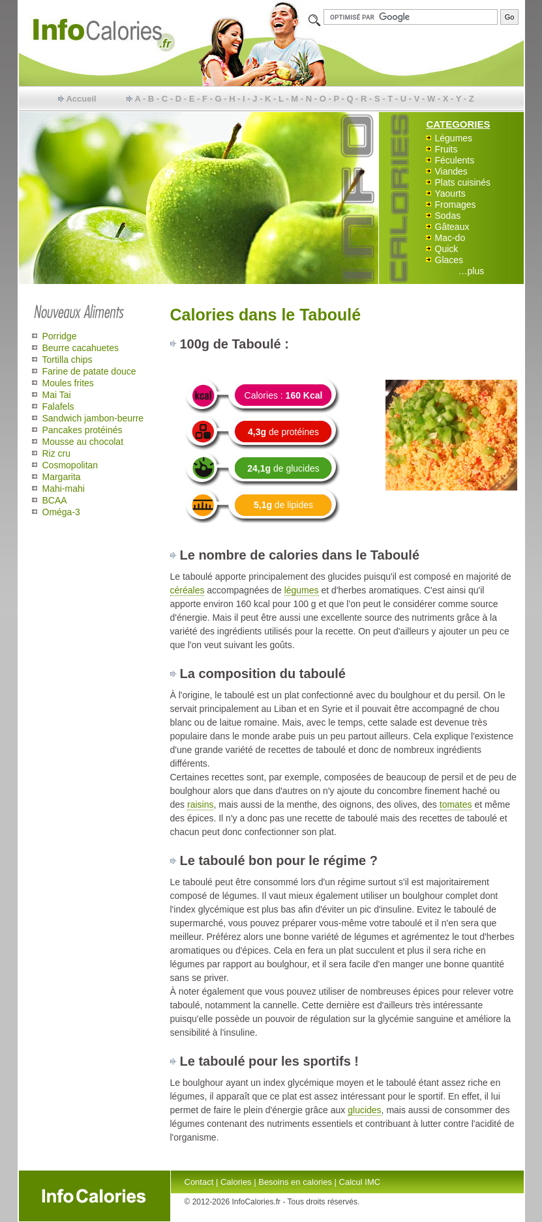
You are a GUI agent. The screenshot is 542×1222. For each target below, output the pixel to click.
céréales (187, 590)
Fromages (455, 204)
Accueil (81, 99)
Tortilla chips (67, 359)
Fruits (446, 149)
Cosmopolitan (70, 465)
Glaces (449, 260)
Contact (199, 1182)
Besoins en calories (295, 1182)
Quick (447, 249)
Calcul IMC (360, 1182)
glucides (364, 1110)
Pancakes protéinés (82, 430)
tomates (456, 804)
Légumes (454, 138)
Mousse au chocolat (83, 441)
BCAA (54, 500)
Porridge (59, 336)
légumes (301, 590)
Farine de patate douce (89, 371)
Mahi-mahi (63, 488)
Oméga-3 (61, 512)
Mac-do (450, 238)
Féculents (455, 160)
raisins (200, 804)
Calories (236, 1182)
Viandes (451, 171)
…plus (472, 271)
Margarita (61, 477)
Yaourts (450, 193)
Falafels (58, 406)
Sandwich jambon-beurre (93, 418)
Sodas (448, 215)
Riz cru (56, 453)
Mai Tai (56, 395)
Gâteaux (452, 226)
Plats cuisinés (463, 182)
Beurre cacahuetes (80, 348)
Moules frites (68, 383)
